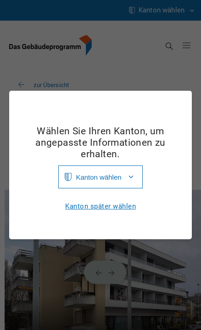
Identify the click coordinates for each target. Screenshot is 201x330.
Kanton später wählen (100, 206)
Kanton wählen (98, 177)
